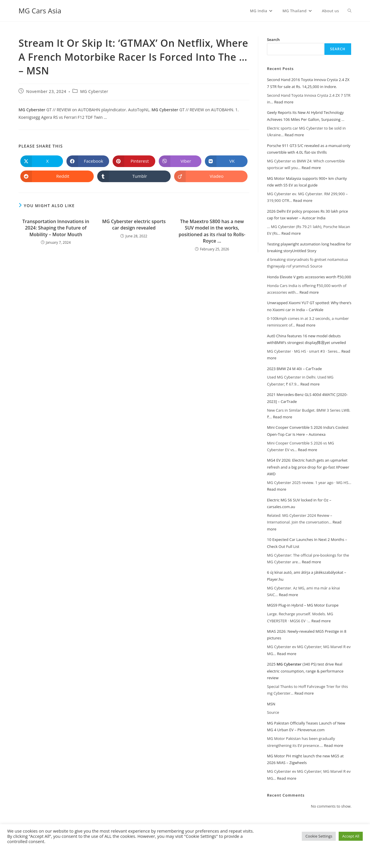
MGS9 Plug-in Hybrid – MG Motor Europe (303, 605)
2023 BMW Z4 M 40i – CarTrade (294, 368)
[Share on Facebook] (87, 161)
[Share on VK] (226, 161)
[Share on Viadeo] (211, 176)
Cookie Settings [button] (318, 836)
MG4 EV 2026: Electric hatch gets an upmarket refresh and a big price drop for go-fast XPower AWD (308, 467)
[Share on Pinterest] (134, 161)
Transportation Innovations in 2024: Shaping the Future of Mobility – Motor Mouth (55, 228)
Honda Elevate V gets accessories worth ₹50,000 (309, 276)
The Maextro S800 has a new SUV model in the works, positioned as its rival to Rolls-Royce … (212, 231)
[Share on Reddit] (57, 176)
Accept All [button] (350, 836)
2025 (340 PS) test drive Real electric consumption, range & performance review (305, 670)
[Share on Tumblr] (134, 176)
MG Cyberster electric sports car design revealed (134, 224)
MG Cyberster (94, 91)
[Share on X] (41, 161)
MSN (271, 704)
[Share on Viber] (180, 161)
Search (273, 39)
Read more (283, 102)
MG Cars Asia (40, 10)
